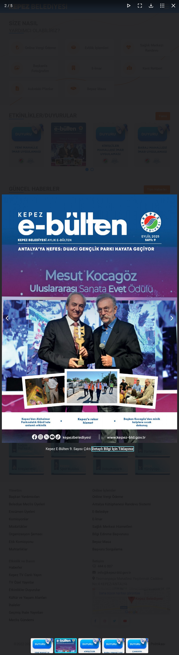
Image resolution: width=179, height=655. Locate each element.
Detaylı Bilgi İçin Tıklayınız (113, 449)
